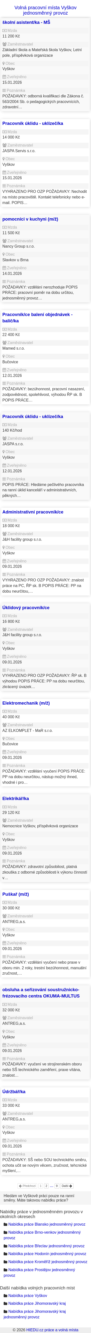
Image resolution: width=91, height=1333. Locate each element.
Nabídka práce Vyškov (27, 1296)
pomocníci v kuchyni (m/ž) (30, 219)
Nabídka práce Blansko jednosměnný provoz (46, 1224)
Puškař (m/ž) (15, 894)
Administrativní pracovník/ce (32, 511)
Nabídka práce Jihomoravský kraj (37, 1303)
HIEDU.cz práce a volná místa (52, 1330)
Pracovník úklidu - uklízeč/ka (32, 123)
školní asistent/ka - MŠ (26, 22)
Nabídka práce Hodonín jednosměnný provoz (47, 1254)
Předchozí (27, 1186)
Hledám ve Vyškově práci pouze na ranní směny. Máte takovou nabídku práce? (39, 1198)
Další (67, 1186)
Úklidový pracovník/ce (26, 607)
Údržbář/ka (13, 1091)
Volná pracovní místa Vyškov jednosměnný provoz (45, 10)
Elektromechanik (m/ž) (26, 703)
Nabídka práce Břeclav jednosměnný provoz (46, 1246)
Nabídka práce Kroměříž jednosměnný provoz (47, 1262)
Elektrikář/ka (15, 798)
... (51, 1185)
